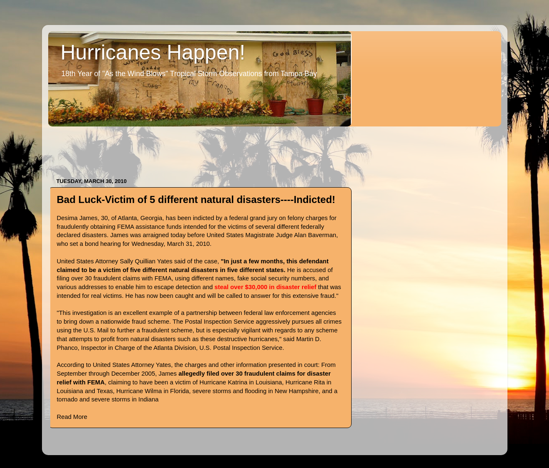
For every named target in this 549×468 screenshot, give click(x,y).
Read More (72, 417)
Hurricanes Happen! (153, 52)
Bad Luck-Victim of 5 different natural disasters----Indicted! (196, 199)
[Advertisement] (199, 148)
